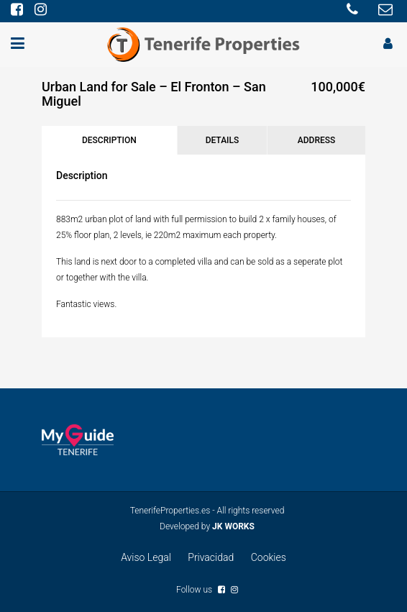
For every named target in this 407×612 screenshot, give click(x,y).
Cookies (268, 557)
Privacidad (211, 557)
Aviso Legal (146, 557)
